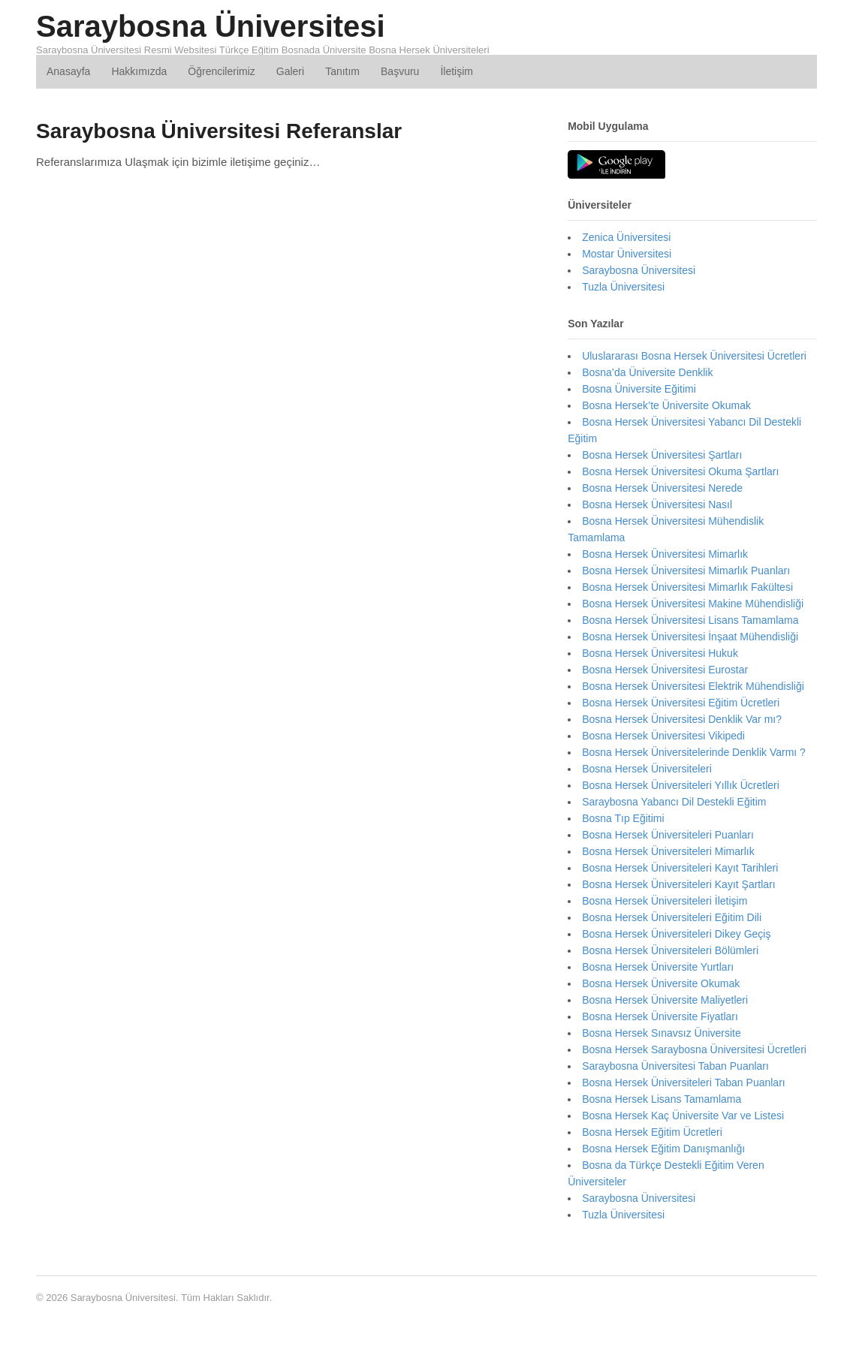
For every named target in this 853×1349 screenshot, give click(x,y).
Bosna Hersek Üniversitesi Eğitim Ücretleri (680, 703)
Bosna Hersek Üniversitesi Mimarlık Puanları (686, 571)
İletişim (456, 71)
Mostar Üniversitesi (626, 254)
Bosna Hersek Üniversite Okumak (661, 983)
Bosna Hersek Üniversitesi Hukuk (660, 653)
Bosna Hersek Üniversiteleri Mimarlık (668, 851)
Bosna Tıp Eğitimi (623, 818)
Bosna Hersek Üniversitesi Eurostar (665, 670)
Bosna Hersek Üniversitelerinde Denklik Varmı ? (694, 752)
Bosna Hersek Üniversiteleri (647, 769)
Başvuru (400, 71)
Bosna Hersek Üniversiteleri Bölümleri (670, 950)
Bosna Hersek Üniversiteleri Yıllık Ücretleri (680, 785)
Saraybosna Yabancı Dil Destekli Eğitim (674, 802)
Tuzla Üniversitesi (623, 287)
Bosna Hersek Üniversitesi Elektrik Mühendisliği (693, 686)
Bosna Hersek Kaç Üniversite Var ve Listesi (683, 1116)
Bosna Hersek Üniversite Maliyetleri (665, 1000)
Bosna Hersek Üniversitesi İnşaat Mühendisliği (690, 637)
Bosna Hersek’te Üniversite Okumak (666, 405)
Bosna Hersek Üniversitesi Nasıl (657, 504)
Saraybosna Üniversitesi (210, 26)
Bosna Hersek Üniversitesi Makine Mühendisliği (692, 604)
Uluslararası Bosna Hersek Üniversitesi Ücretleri (694, 356)
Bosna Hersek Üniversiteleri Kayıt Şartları (679, 884)
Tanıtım (342, 71)
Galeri (290, 71)
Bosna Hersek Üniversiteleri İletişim (664, 901)
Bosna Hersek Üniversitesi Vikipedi (663, 736)
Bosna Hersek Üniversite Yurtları (658, 967)
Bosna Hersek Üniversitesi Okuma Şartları (680, 471)
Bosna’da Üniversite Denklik (647, 372)
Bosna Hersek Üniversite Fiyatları (660, 1016)
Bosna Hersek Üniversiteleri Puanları (668, 835)
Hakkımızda (139, 71)
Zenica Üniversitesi (626, 237)
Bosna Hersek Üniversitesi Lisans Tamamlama (690, 620)
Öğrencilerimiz (221, 71)
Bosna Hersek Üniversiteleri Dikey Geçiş (676, 934)
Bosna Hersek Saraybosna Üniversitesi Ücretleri (694, 1049)
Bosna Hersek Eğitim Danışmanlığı (663, 1149)
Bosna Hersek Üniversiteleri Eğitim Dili (671, 917)
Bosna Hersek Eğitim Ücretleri (652, 1132)
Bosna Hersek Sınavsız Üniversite (661, 1033)
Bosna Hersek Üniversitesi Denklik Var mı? (682, 719)
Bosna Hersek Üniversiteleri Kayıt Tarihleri (680, 868)
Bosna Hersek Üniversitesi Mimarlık (665, 554)
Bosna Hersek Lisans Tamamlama (661, 1099)
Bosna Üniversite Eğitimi (639, 389)
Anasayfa (68, 71)
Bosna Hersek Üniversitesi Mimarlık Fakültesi (687, 587)
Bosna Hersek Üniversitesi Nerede (662, 488)
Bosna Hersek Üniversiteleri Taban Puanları (683, 1082)
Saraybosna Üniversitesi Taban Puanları (675, 1066)
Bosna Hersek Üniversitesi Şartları (662, 455)
